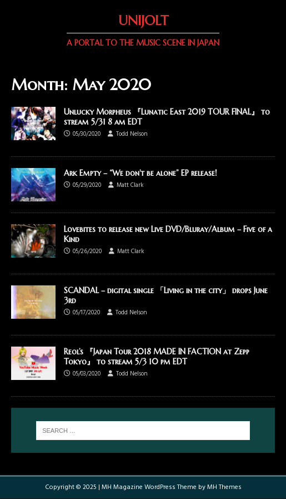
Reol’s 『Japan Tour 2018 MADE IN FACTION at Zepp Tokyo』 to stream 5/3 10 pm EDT (156, 357)
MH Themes (224, 487)
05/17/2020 (86, 313)
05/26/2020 (87, 251)
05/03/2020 (87, 374)
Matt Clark (130, 185)
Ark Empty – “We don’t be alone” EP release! (140, 173)
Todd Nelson (132, 134)
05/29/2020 (87, 185)
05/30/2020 (87, 134)
